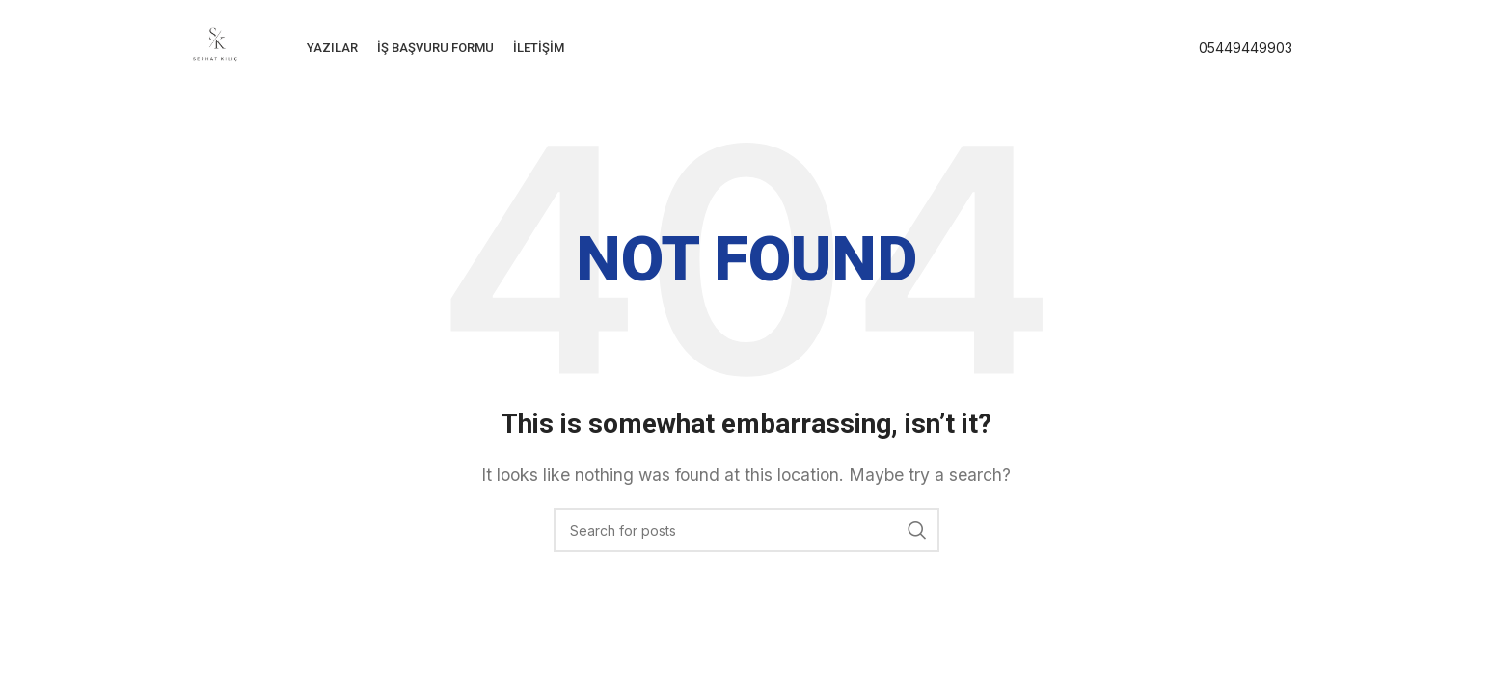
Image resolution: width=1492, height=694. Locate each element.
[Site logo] (215, 46)
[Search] (746, 530)
